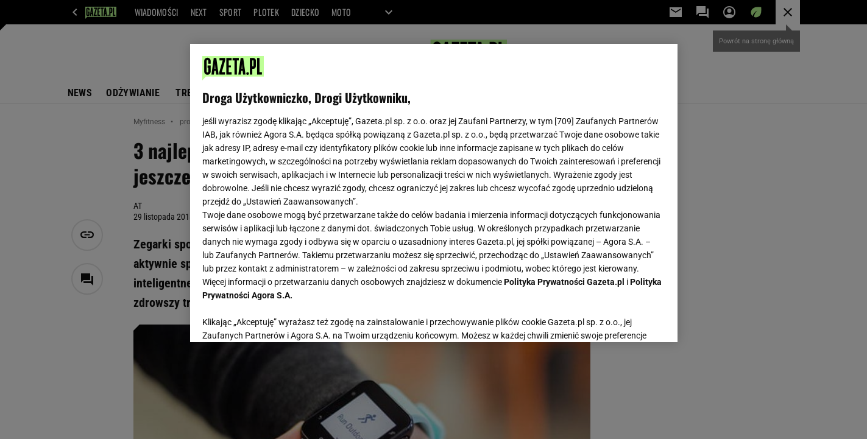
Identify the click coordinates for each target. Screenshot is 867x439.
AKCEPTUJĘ (623, 318)
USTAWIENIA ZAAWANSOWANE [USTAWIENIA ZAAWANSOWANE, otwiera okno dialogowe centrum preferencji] (281, 318)
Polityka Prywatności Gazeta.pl (564, 282)
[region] (434, 193)
